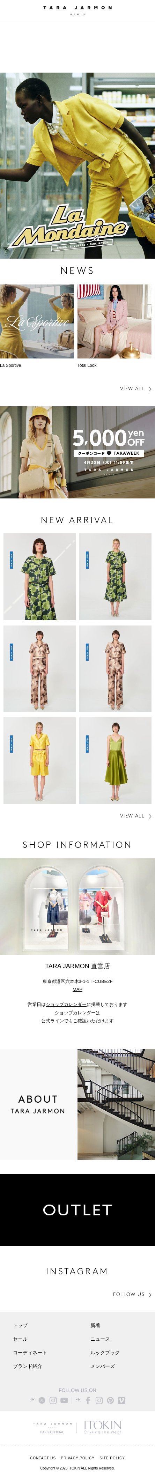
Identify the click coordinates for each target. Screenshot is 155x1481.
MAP (77, 989)
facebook (88, 1400)
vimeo (121, 1400)
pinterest (110, 1400)
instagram (53, 1400)
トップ (20, 1325)
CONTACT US (43, 1458)
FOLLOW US (129, 1294)
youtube (64, 1400)
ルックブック (105, 1353)
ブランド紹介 (27, 1366)
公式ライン (52, 1020)
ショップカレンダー (66, 1004)
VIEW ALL (132, 389)
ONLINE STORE (145, 10)
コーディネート (30, 1353)
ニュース (100, 1339)
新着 (95, 1325)
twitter (42, 1400)
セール (20, 1339)
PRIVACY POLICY (77, 1458)
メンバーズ (102, 1366)
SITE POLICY (112, 1458)
